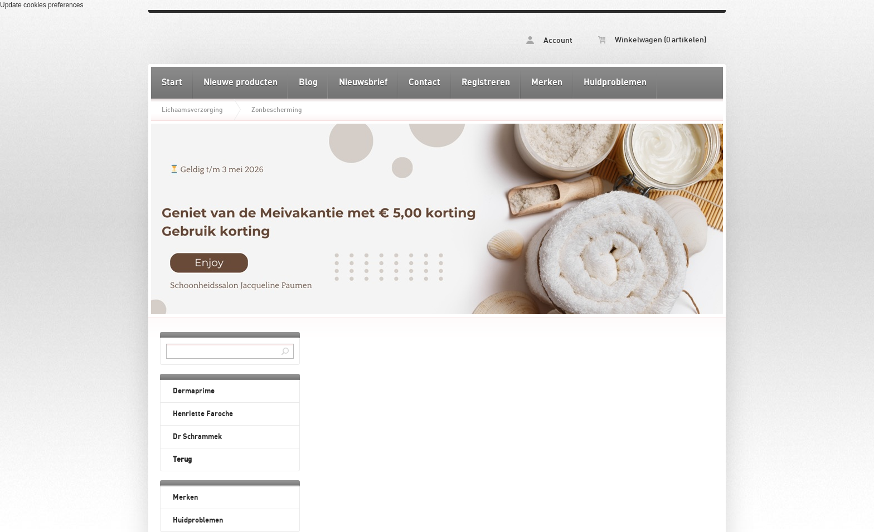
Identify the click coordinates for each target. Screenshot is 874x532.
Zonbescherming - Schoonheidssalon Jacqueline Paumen (293, 38)
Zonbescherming (276, 109)
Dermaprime (194, 391)
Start (172, 82)
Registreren (486, 82)
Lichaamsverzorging (192, 109)
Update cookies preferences (41, 5)
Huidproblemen (615, 82)
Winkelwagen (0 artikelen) (652, 40)
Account (549, 40)
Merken (546, 82)
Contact (424, 82)
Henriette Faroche (203, 414)
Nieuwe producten (240, 82)
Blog (308, 82)
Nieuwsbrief (363, 82)
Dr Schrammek (197, 437)
